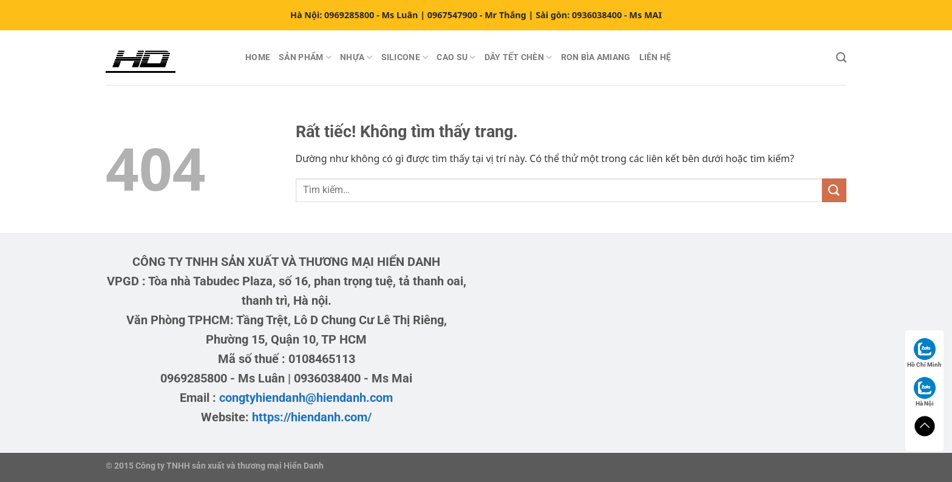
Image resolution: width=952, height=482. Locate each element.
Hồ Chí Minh (924, 353)
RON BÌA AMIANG (596, 57)
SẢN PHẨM (305, 57)
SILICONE (405, 57)
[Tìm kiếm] (841, 58)
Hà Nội (925, 392)
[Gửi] (834, 190)
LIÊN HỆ (655, 57)
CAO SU (456, 57)
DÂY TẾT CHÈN (518, 57)
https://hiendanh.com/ (312, 417)
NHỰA (356, 57)
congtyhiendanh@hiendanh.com (306, 397)
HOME (257, 57)
